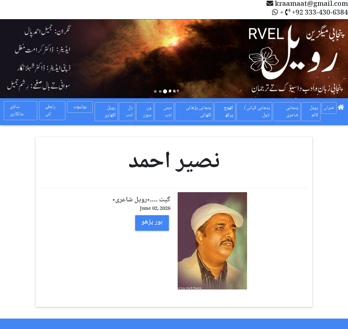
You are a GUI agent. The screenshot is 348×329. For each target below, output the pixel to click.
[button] (26, 58)
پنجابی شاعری (292, 111)
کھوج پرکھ (228, 111)
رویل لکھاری (110, 111)
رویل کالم (314, 111)
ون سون (147, 111)
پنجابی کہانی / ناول (257, 111)
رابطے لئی (50, 110)
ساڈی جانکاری (17, 110)
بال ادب (129, 111)
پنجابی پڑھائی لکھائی (198, 111)
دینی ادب (167, 111)
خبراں (329, 108)
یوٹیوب (80, 107)
